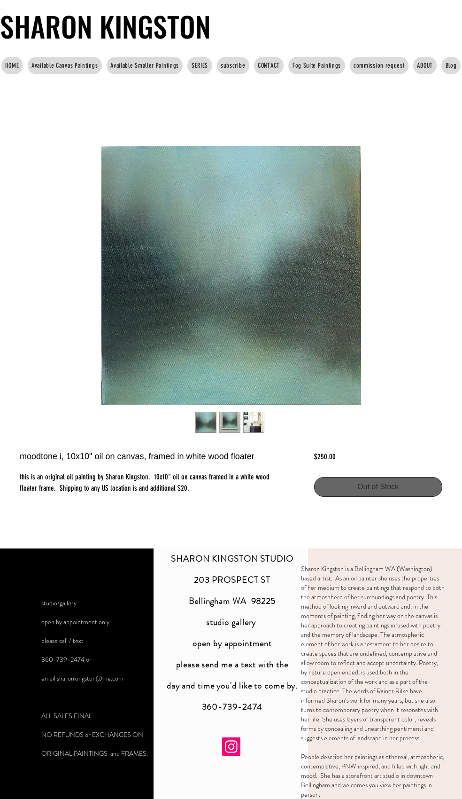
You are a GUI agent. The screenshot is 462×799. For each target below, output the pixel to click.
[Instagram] (231, 746)
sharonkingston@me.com (90, 678)
